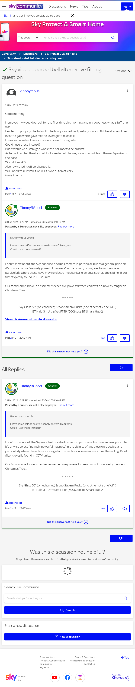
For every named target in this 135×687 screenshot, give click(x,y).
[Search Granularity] (29, 37)
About (97, 6)
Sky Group (45, 667)
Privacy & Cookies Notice (52, 660)
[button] (127, 90)
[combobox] (75, 37)
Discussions (57, 6)
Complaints (46, 664)
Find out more (65, 226)
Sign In (127, 6)
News (74, 6)
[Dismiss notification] (72, 16)
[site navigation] (4, 6)
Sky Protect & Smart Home (67, 24)
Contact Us (89, 664)
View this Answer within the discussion (31, 319)
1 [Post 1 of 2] (10, 194)
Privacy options (47, 657)
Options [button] (120, 71)
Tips (85, 6)
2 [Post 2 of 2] (11, 338)
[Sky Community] (26, 6)
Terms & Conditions (85, 657)
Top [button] (126, 657)
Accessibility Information (82, 660)
